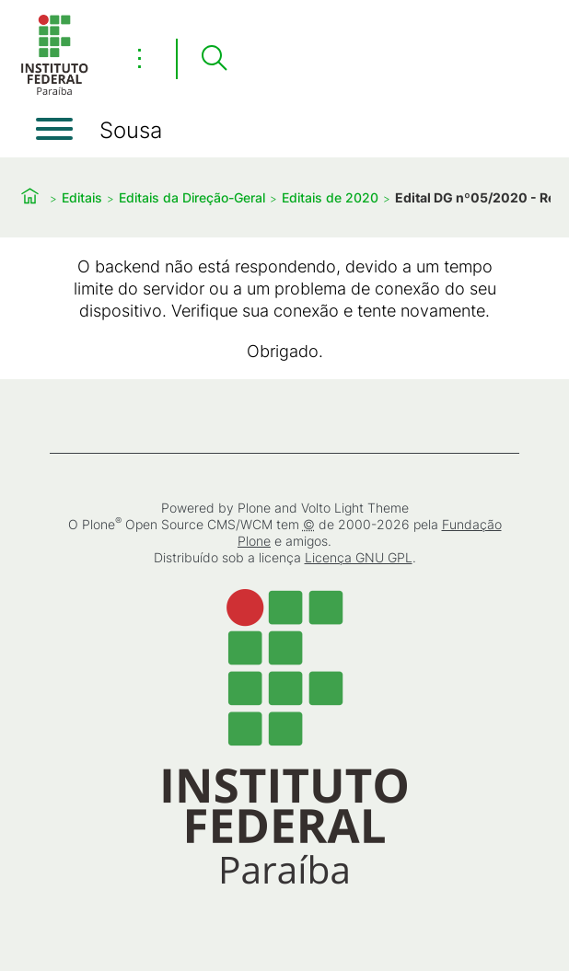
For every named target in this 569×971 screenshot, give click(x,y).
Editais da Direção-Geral (192, 197)
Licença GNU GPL (358, 557)
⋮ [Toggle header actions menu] (139, 58)
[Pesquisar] (213, 59)
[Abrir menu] (54, 129)
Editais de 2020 (330, 197)
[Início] (54, 91)
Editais (82, 197)
